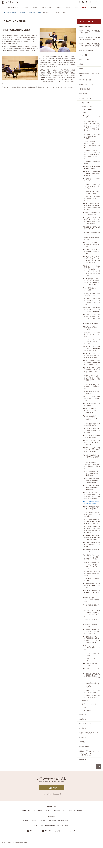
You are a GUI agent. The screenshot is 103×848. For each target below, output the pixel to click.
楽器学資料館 (31, 810)
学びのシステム (85, 59)
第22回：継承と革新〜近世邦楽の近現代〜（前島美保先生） (92, 386)
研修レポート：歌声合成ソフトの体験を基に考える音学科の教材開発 (92, 173)
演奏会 (68, 7)
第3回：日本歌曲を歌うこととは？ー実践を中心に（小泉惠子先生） (92, 514)
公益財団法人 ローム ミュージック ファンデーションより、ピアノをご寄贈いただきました (92, 317)
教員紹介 (59, 7)
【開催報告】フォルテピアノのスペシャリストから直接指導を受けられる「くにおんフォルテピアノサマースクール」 (92, 154)
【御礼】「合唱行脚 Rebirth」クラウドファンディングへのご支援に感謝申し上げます (92, 144)
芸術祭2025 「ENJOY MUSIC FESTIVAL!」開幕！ (92, 167)
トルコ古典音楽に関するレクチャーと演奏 (92, 289)
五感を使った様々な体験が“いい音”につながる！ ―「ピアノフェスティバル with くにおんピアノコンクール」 (92, 259)
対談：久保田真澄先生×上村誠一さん (91, 579)
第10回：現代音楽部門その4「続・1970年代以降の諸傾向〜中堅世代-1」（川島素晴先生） (92, 465)
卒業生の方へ (36, 825)
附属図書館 (23, 810)
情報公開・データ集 (86, 84)
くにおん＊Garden (32, 12)
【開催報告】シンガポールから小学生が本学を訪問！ (92, 691)
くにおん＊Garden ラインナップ (92, 117)
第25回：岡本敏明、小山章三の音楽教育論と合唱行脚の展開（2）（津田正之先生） (92, 362)
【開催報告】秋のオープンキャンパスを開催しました (92, 696)
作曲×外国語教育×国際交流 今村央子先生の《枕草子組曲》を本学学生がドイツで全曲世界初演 (92, 206)
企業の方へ (67, 825)
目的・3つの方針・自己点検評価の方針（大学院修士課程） (90, 38)
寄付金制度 (83, 93)
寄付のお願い (95, 7)
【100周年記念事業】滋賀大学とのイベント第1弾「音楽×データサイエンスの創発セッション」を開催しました (92, 281)
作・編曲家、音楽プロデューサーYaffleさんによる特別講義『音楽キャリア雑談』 (92, 557)
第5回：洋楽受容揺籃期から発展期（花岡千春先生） (91, 502)
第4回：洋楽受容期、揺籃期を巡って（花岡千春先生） (91, 508)
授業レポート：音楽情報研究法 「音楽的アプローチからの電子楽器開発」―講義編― (92, 309)
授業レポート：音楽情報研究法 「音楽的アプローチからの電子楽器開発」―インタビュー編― (92, 301)
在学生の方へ (60, 825)
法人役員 (83, 737)
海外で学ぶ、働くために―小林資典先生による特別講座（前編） (92, 251)
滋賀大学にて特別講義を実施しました (92, 233)
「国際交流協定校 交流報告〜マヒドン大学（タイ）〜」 (92, 192)
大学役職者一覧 (85, 746)
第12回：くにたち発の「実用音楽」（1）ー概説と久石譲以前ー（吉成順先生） (92, 449)
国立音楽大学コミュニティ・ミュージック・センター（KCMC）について (90, 753)
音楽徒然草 (85, 700)
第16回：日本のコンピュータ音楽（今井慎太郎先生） (92, 424)
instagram (86, 1)
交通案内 (83, 728)
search (93, 1)
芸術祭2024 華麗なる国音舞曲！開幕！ (91, 238)
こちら (57, 794)
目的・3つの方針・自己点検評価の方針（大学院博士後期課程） (90, 44)
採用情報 (83, 714)
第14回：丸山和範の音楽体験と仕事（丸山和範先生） (92, 436)
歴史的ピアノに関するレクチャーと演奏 (92, 328)
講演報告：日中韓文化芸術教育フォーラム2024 (92, 228)
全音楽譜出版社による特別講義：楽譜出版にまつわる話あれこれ (92, 573)
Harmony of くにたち (87, 106)
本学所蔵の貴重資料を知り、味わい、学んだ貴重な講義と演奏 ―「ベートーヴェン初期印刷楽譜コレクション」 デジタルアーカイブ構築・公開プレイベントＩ (92, 126)
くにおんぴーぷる (86, 710)
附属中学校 (64, 810)
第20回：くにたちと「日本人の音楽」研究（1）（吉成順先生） (92, 398)
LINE (83, 1)
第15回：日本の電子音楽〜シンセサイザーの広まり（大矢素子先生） (92, 430)
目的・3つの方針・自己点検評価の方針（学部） (90, 31)
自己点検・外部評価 (86, 50)
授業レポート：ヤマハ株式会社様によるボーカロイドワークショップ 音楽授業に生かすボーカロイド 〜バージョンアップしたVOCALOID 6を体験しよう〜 (92, 270)
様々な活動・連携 (85, 80)
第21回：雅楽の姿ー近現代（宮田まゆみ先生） (91, 392)
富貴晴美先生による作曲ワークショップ (92, 550)
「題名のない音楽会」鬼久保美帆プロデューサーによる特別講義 (92, 585)
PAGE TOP (98, 766)
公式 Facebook (34, 831)
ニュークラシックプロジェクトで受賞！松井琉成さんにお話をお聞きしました (92, 341)
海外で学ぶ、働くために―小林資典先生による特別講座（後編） (92, 244)
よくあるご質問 (41, 820)
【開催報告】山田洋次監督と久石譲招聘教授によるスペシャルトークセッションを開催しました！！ (92, 676)
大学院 (35, 7)
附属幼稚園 (79, 810)
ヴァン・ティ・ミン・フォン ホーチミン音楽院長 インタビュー (92, 648)
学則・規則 (83, 55)
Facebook (79, 1)
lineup (39, 12)
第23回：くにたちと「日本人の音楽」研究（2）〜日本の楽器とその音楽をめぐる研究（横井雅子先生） (92, 378)
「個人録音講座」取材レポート (92, 606)
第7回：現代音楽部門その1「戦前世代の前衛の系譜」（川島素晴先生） (91, 487)
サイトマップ (77, 820)
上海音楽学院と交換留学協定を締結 (92, 162)
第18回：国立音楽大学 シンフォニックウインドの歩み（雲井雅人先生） (91, 410)
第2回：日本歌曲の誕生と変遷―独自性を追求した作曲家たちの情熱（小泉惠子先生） (92, 521)
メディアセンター (48, 810)
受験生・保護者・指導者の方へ (48, 825)
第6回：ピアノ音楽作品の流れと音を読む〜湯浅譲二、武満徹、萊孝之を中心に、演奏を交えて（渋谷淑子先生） (92, 495)
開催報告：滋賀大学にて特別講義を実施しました (92, 294)
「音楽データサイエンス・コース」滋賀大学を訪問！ (92, 213)
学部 (26, 7)
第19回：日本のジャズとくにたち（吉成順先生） (92, 404)
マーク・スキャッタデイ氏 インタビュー (92, 654)
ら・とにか (85, 707)
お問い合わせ (84, 719)
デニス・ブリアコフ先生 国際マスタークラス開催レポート (92, 592)
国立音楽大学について (12, 7)
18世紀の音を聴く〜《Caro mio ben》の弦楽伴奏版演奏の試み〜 (91, 599)
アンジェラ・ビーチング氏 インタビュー (92, 659)
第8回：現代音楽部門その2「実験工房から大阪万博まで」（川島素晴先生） (91, 480)
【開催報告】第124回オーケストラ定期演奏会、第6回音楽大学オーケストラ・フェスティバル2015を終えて (92, 639)
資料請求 (84, 7)
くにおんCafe (22, 12)
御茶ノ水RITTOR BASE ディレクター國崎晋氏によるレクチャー (92, 544)
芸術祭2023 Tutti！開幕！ (91, 323)
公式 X (74, 831)
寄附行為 (83, 742)
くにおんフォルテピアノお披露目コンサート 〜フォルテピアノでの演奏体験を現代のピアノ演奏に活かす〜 (92, 220)
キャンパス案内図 (85, 723)
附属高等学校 (57, 810)
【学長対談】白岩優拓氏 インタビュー (92, 625)
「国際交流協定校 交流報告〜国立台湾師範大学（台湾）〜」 (92, 198)
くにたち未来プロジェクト (89, 704)
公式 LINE (48, 831)
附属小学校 (72, 810)
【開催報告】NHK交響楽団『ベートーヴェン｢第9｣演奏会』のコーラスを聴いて (91, 631)
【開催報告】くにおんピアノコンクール (92, 179)
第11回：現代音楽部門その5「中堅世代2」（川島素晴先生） (91, 457)
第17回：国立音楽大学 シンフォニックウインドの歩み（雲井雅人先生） (91, 418)
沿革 (81, 64)
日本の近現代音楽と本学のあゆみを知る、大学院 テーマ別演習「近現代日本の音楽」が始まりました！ (92, 529)
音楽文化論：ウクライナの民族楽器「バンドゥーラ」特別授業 (92, 334)
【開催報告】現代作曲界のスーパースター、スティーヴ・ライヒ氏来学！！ (92, 685)
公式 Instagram (61, 831)
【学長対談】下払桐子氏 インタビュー (92, 620)
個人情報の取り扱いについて (89, 733)
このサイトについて (51, 820)
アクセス (98, 1)
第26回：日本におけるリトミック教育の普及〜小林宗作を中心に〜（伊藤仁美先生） (92, 355)
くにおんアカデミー (86, 98)
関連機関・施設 (85, 89)
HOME (3, 12)
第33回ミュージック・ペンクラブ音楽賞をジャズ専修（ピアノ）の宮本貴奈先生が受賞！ (92, 613)
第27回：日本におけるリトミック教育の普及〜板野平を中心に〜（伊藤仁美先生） (92, 348)
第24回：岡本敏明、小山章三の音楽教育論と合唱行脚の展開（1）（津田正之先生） (92, 370)
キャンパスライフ (47, 7)
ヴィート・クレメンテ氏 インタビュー (92, 664)
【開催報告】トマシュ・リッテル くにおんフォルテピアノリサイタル (92, 186)
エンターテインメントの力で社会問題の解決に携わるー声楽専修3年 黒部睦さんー (92, 537)
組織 (81, 68)
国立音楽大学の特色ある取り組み (90, 74)
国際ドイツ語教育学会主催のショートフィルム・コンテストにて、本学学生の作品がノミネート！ (92, 565)
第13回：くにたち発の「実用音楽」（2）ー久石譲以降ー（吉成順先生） (92, 442)
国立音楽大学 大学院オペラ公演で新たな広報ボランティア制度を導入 (92, 136)
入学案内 (76, 7)
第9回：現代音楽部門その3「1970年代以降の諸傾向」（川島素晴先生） (91, 473)
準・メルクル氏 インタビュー (92, 669)
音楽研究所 (39, 810)
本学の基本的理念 (85, 26)
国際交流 (83, 759)
